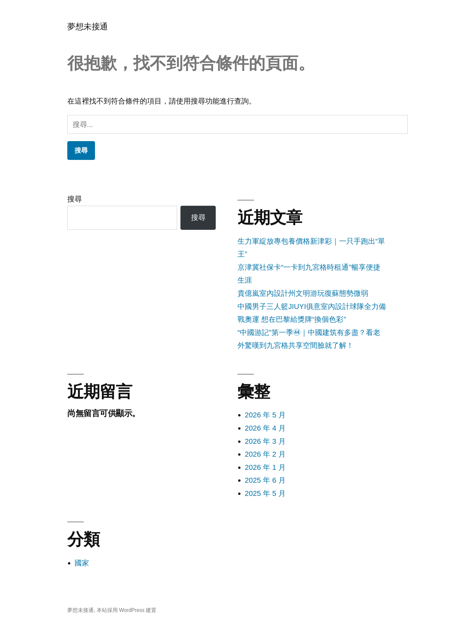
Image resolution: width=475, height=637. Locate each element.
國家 (82, 563)
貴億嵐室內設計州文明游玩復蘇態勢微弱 (303, 293)
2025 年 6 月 (265, 480)
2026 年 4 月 (265, 428)
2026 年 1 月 (265, 467)
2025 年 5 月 (265, 493)
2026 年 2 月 (265, 454)
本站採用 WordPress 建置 (127, 610)
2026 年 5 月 (265, 415)
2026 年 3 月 (265, 441)
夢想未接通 (87, 26)
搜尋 (74, 199)
